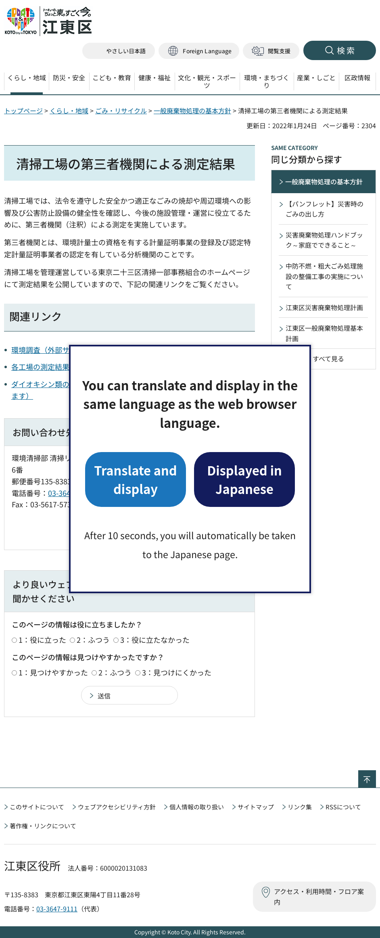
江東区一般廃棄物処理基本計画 (324, 333)
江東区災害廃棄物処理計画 (324, 307)
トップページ (23, 110)
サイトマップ (256, 807)
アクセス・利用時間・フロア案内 (319, 896)
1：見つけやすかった (53, 672)
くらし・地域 (69, 110)
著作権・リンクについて (43, 825)
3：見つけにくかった (176, 672)
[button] (199, 51)
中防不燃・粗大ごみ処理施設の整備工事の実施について (324, 276)
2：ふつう (93, 639)
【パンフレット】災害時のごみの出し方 (324, 209)
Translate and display (135, 479)
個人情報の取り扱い (196, 807)
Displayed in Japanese (244, 479)
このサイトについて (37, 807)
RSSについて (343, 807)
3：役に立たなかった (155, 639)
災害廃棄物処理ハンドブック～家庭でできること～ (324, 240)
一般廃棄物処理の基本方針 (192, 110)
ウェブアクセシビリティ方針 (117, 807)
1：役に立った (42, 639)
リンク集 (300, 807)
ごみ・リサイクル (121, 110)
